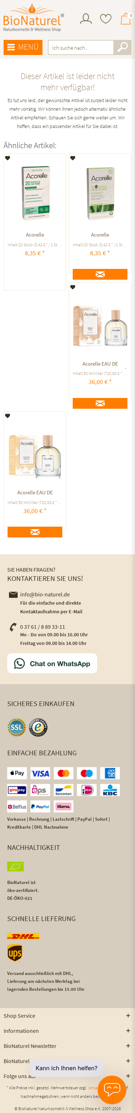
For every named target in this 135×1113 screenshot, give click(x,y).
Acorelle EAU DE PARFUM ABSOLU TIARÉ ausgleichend (100, 364)
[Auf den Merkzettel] (7, 158)
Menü (23, 47)
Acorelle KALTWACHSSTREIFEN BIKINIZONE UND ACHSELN (35, 235)
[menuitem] (86, 19)
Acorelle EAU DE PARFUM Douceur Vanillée (35, 493)
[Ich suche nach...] (90, 47)
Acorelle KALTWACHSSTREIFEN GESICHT (100, 235)
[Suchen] (122, 47)
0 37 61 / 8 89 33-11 (37, 626)
